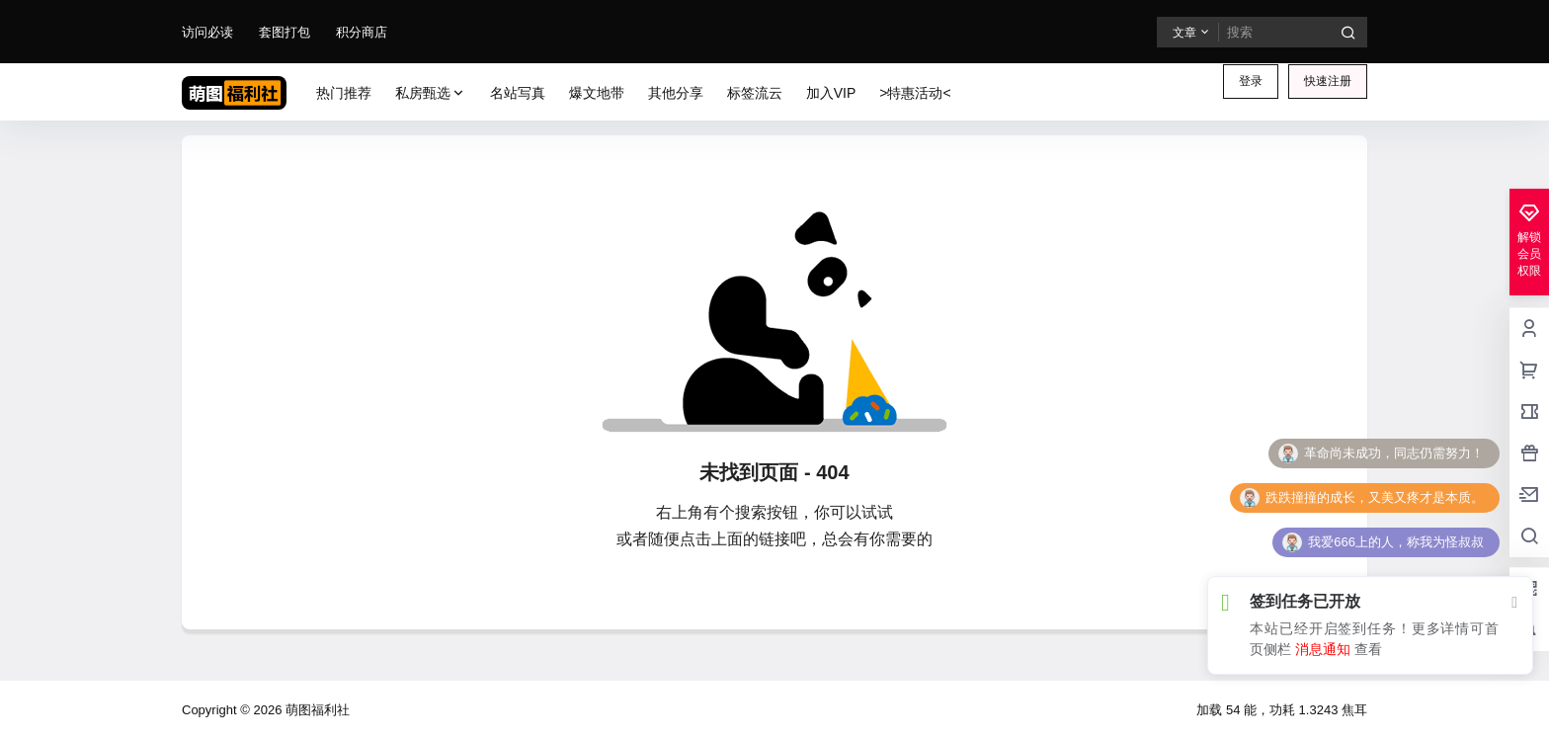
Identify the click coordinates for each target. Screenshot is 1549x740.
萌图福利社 (316, 709)
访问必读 (207, 32)
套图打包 (284, 32)
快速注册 (1327, 81)
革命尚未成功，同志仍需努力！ (1394, 453)
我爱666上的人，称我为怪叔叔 (1396, 541)
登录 (1251, 81)
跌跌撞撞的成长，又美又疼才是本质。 (1374, 497)
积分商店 (361, 32)
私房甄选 (430, 93)
